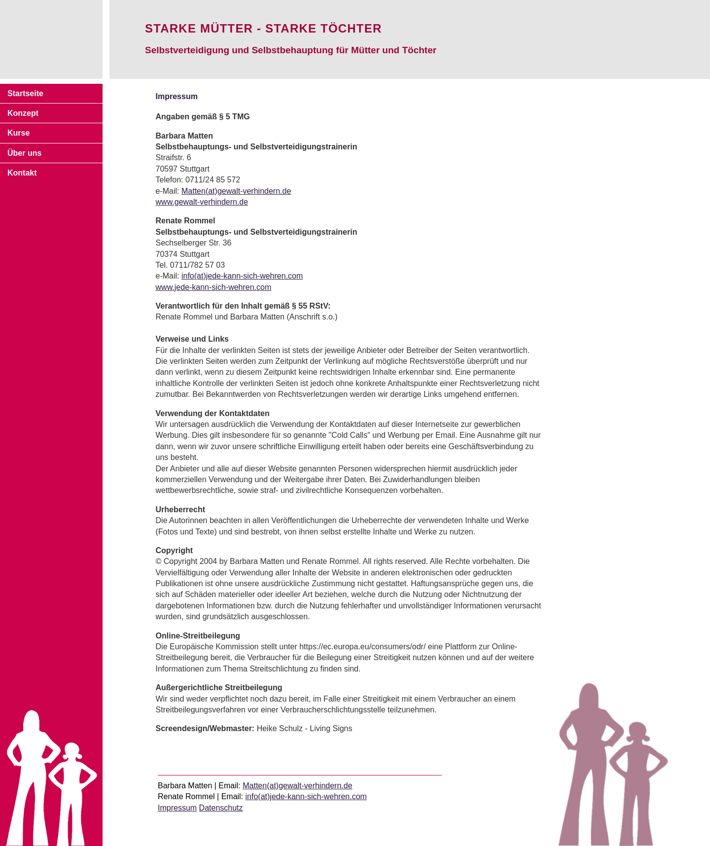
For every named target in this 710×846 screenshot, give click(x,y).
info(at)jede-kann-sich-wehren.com (242, 276)
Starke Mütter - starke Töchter (263, 28)
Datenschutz (221, 808)
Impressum (177, 808)
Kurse (18, 133)
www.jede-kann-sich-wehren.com (214, 287)
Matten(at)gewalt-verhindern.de (236, 191)
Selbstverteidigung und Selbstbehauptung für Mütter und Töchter (290, 50)
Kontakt (22, 173)
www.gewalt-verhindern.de (202, 202)
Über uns (24, 153)
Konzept (22, 113)
